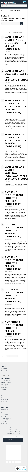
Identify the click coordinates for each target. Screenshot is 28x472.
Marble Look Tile (5, 420)
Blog (2, 395)
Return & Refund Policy (6, 382)
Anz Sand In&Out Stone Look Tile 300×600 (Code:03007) (14, 263)
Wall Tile (3, 412)
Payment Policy (4, 386)
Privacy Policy (4, 387)
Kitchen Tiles (4, 416)
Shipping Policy (4, 384)
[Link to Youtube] (4, 375)
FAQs (2, 397)
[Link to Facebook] (8, 375)
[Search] (12, 23)
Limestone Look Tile (6, 418)
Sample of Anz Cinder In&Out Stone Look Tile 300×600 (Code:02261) (16, 140)
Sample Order (4, 399)
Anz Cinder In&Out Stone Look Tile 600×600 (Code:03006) (14, 328)
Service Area (4, 370)
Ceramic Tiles (4, 421)
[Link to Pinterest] (6, 375)
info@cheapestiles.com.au (13, 431)
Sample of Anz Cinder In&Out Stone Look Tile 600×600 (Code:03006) (16, 42)
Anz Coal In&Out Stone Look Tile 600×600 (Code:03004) (14, 230)
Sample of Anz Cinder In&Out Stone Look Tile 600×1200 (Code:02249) (16, 106)
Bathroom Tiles (5, 414)
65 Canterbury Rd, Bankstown (13, 433)
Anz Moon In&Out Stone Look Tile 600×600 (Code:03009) (14, 295)
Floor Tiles (3, 411)
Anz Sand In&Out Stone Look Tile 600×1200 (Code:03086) (14, 198)
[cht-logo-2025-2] (10, 2)
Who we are (4, 368)
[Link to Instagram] (2, 375)
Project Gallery (4, 401)
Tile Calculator (4, 403)
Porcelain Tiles (4, 423)
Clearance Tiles (4, 409)
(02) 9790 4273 (13, 429)
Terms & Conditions (6, 380)
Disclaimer (3, 389)
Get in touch (4, 372)
